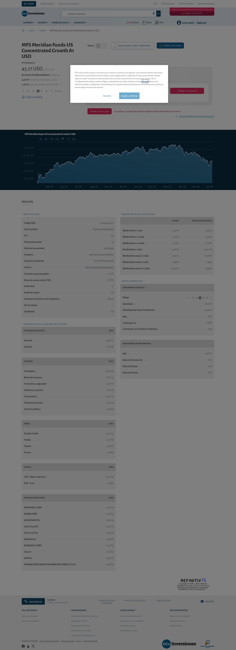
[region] (119, 84)
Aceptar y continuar (129, 95)
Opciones (107, 95)
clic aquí (145, 81)
